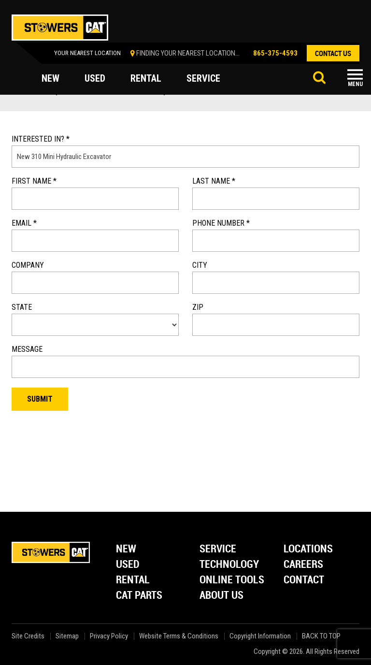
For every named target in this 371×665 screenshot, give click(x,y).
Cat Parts (139, 596)
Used (128, 565)
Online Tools (232, 580)
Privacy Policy (109, 636)
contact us (333, 53)
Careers (303, 565)
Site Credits (28, 636)
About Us (221, 596)
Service (218, 549)
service (203, 78)
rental (145, 78)
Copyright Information (260, 636)
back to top (322, 636)
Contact (304, 580)
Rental (133, 580)
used (95, 78)
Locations (308, 549)
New (126, 549)
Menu (355, 84)
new (50, 78)
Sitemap (67, 636)
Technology (229, 565)
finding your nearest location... (188, 53)
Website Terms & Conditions (178, 636)
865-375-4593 (275, 53)
